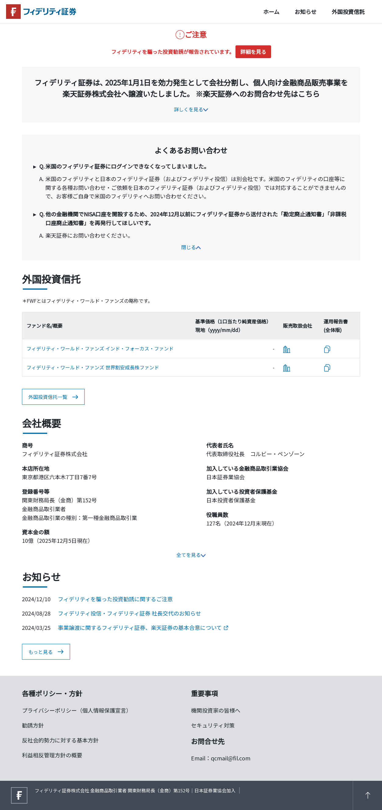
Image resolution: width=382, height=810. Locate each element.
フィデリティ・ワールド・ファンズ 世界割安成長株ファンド (93, 367)
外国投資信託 (348, 12)
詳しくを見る (191, 109)
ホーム (271, 12)
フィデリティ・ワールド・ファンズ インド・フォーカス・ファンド (100, 348)
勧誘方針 (33, 725)
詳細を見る (253, 51)
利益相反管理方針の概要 (52, 755)
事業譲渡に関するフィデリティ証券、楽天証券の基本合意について (143, 627)
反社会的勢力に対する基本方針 (60, 740)
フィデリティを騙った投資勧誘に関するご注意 (115, 599)
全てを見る (191, 554)
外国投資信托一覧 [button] (53, 397)
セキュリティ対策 (213, 725)
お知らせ (306, 12)
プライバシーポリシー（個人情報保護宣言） (77, 710)
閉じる (191, 247)
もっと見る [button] (46, 652)
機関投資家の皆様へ (215, 710)
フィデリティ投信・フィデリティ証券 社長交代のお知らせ (129, 613)
